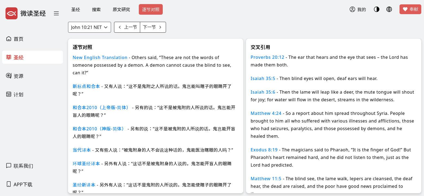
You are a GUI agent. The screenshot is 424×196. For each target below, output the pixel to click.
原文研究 (121, 10)
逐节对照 (150, 10)
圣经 (75, 10)
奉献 (410, 9)
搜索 (96, 10)
